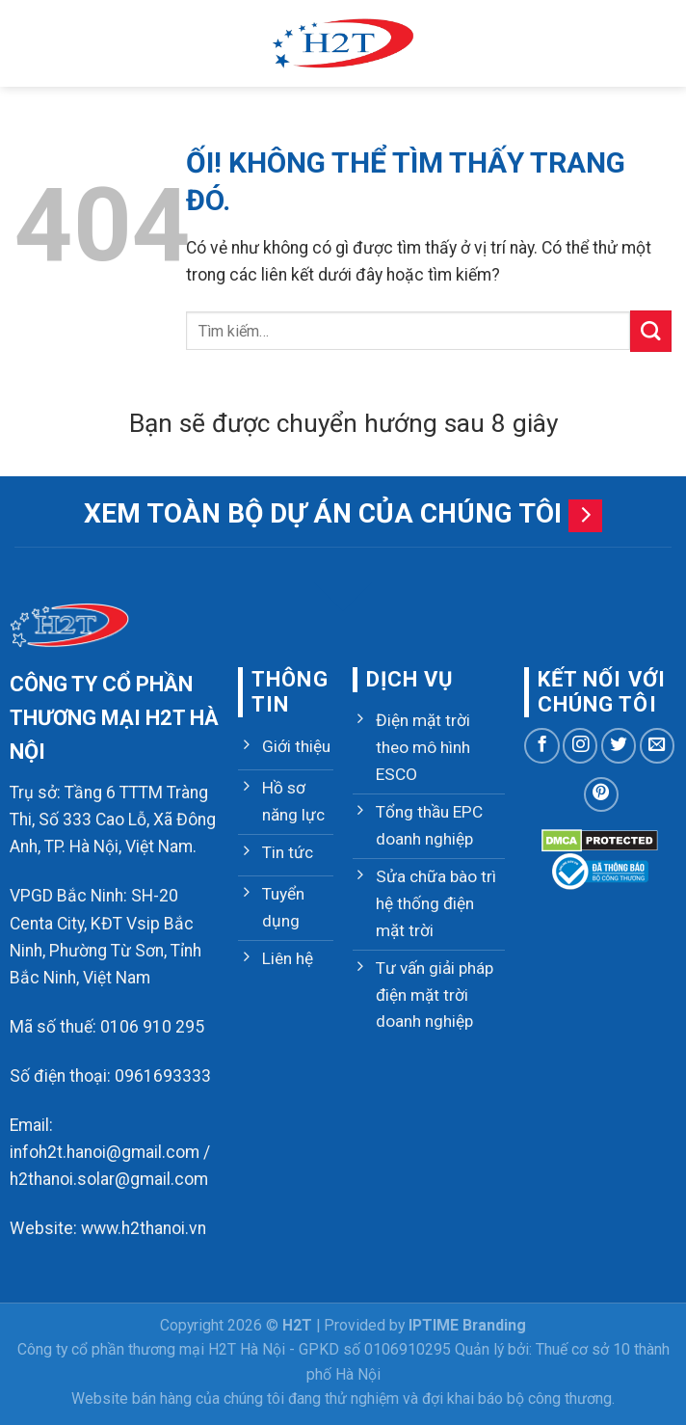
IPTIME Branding (467, 1325)
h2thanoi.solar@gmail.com (109, 1179)
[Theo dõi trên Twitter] (618, 745)
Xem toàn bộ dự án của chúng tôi (323, 513)
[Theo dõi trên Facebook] (541, 745)
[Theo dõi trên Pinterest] (601, 794)
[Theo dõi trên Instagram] (580, 745)
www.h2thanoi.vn (143, 1228)
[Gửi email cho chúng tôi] (657, 745)
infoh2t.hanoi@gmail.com (104, 1152)
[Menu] (27, 43)
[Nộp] (651, 331)
